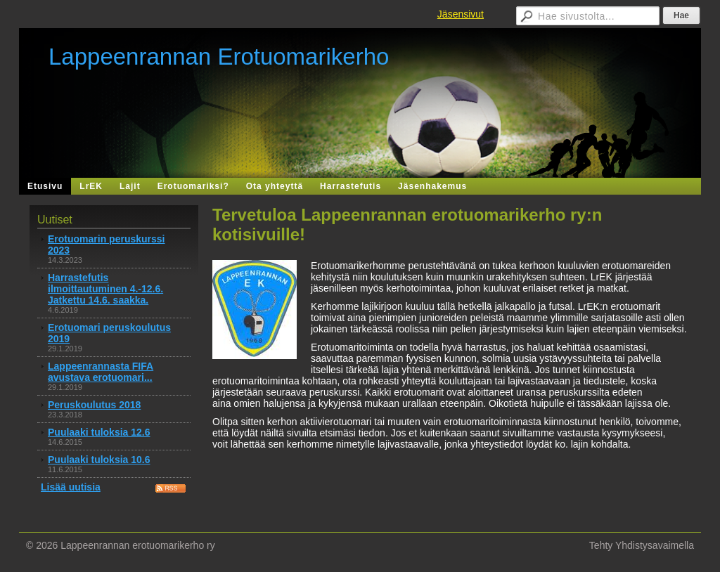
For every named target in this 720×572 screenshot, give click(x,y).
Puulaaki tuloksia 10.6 (99, 459)
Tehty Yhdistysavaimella (641, 545)
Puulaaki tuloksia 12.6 (99, 432)
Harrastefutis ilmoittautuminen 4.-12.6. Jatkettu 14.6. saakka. (105, 289)
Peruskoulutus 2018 (94, 404)
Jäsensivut (460, 14)
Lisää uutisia (71, 487)
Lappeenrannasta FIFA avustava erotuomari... (100, 371)
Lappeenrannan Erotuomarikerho (219, 57)
